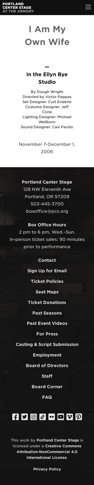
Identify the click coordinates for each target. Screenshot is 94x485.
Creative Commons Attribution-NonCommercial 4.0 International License (49, 452)
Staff (47, 376)
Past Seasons (47, 313)
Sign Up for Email (47, 270)
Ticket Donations (47, 302)
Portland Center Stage (58, 440)
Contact (47, 260)
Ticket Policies (47, 281)
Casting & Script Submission (47, 344)
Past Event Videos (47, 323)
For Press (47, 333)
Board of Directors (47, 365)
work (24, 440)
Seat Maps (47, 291)
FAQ (47, 397)
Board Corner (47, 386)
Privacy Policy (47, 469)
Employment (47, 355)
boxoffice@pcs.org (47, 211)
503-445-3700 (47, 203)
